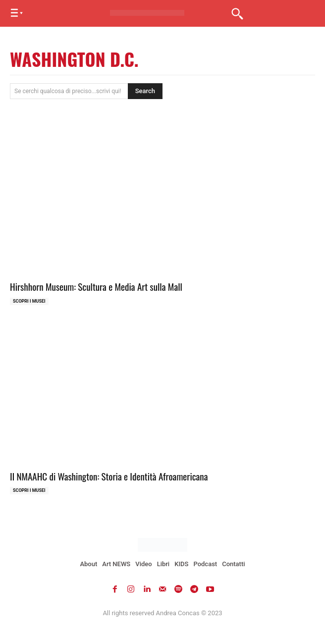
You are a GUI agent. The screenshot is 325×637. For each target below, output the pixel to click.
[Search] (145, 91)
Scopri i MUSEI (29, 301)
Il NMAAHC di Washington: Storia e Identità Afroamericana (109, 476)
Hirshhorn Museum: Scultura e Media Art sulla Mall (96, 286)
